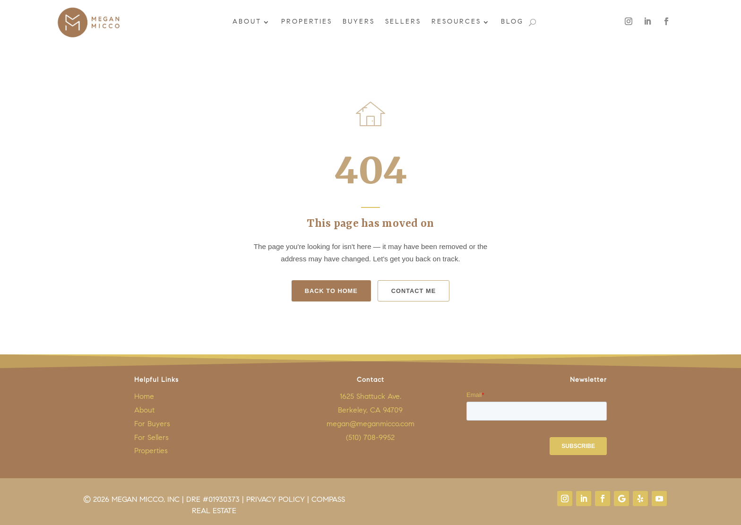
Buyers (358, 22)
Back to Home (331, 290)
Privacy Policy (275, 500)
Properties (305, 22)
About (246, 22)
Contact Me (413, 290)
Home (144, 397)
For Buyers (152, 424)
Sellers (402, 22)
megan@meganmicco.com (370, 424)
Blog (511, 22)
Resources (455, 22)
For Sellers (151, 438)
